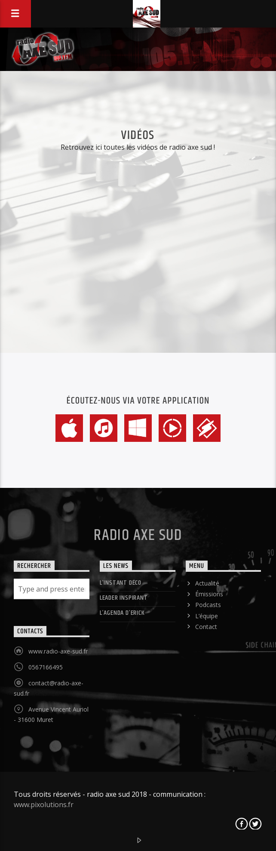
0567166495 (45, 667)
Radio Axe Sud (138, 535)
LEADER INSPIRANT (124, 598)
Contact (206, 627)
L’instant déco (120, 583)
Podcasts (208, 605)
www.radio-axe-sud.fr (58, 651)
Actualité (207, 583)
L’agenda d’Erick (122, 613)
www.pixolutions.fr (44, 804)
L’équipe (206, 616)
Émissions (209, 594)
